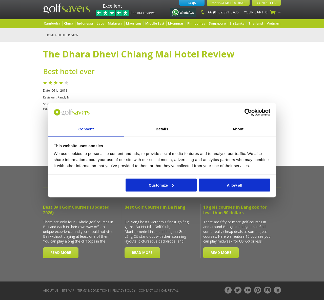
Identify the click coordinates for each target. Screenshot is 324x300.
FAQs (192, 3)
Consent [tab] (86, 129)
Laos (100, 23)
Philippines (196, 23)
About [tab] (238, 129)
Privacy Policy (123, 290)
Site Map (68, 290)
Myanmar (176, 23)
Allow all (234, 185)
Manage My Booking (228, 3)
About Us (50, 290)
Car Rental (169, 290)
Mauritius (133, 23)
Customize (161, 185)
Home (50, 35)
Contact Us (266, 3)
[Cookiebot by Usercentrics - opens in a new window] (248, 112)
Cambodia (52, 23)
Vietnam (273, 23)
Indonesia (85, 23)
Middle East (154, 23)
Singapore (217, 23)
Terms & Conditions (93, 290)
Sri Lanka (237, 23)
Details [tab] (162, 129)
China (68, 23)
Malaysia (115, 23)
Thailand (255, 23)
